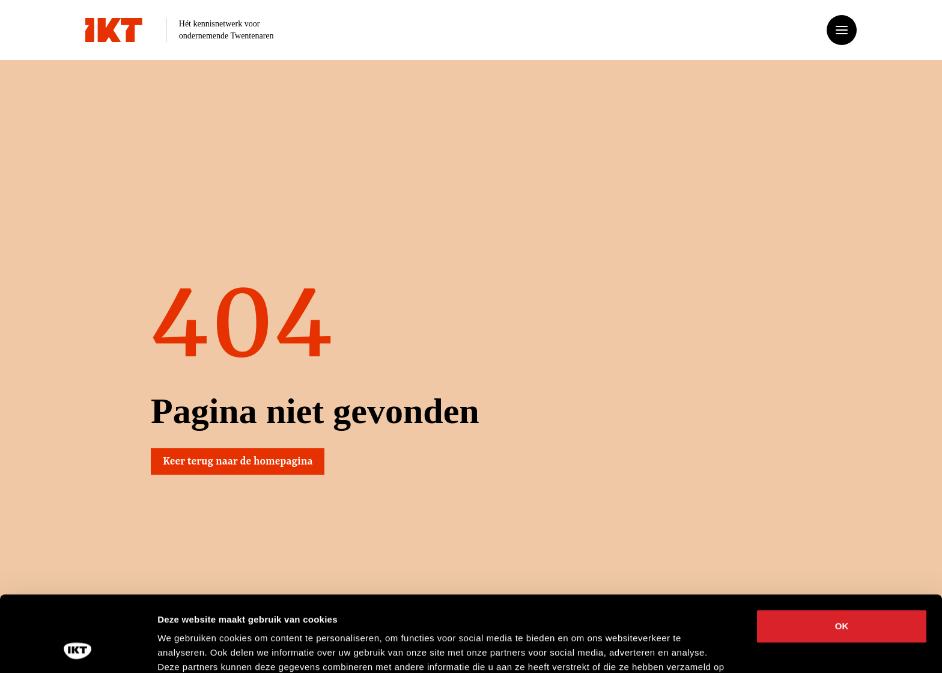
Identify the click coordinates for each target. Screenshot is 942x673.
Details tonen (649, 649)
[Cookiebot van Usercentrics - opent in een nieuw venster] (77, 650)
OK (842, 555)
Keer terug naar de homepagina (239, 461)
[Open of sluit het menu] (842, 30)
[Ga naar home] (113, 30)
